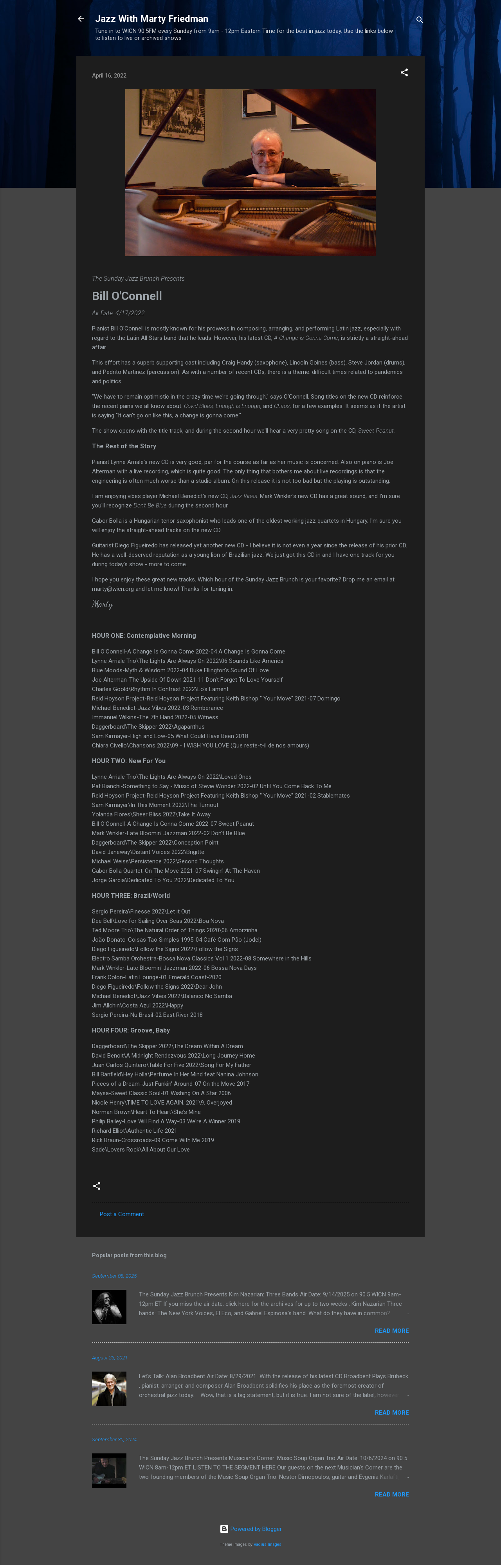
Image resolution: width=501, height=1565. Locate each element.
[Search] (420, 21)
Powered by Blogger (251, 1529)
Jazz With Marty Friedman (151, 18)
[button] (404, 74)
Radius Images (267, 1544)
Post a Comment (122, 1214)
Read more (392, 1330)
